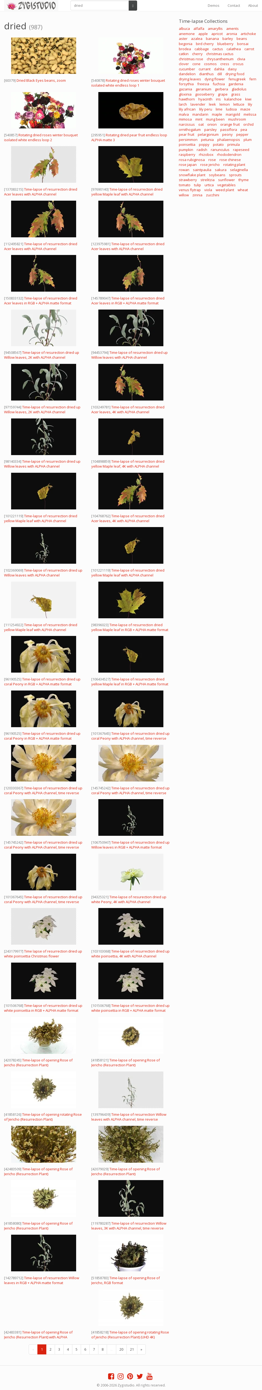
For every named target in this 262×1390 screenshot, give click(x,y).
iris (218, 99)
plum (248, 139)
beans (242, 38)
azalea (196, 38)
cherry (197, 53)
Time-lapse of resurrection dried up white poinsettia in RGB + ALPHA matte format (43, 1008)
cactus (217, 48)
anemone (187, 33)
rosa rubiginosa (192, 159)
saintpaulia (202, 169)
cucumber (187, 69)
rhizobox (206, 154)
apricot (217, 33)
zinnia (197, 195)
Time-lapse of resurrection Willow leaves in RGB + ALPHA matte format (41, 1280)
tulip (197, 184)
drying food (234, 73)
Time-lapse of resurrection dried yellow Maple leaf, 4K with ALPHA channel (127, 464)
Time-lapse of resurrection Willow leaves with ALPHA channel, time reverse (128, 1117)
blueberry (225, 43)
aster (183, 38)
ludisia (231, 109)
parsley (210, 129)
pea (244, 129)
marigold (233, 114)
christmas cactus (220, 53)
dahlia (219, 69)
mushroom (237, 119)
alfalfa (198, 28)
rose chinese (230, 159)
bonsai (242, 43)
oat (201, 124)
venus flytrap (190, 189)
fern (252, 79)
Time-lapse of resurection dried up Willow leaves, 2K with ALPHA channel (41, 355)
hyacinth (205, 99)
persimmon (188, 139)
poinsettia (187, 144)
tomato (184, 184)
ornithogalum (190, 129)
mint (198, 119)
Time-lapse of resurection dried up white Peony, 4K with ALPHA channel (128, 899)
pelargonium (208, 134)
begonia (185, 43)
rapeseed (241, 149)
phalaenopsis (228, 139)
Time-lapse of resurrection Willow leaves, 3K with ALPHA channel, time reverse (128, 1226)
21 (132, 1349)
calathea (234, 48)
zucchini (212, 195)
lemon (224, 104)
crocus (238, 63)
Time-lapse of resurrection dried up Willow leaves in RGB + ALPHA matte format (130, 845)
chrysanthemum (220, 58)
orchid (248, 124)
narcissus (187, 124)
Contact (234, 5)
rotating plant (234, 164)
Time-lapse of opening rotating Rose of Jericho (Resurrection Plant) (43, 1117)
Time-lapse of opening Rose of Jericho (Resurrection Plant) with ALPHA (38, 1334)
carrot (249, 48)
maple (217, 114)
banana (212, 38)
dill (219, 73)
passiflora (228, 129)
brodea (185, 48)
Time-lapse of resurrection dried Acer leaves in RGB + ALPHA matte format (40, 300)
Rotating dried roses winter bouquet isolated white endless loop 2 (41, 137)
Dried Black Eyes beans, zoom (41, 80)
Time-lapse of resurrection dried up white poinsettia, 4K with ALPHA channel (130, 954)
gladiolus (239, 89)
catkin (184, 53)
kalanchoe (233, 99)
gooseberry (204, 94)
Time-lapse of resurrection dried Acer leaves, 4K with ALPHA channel (127, 409)
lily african (187, 109)
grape (223, 94)
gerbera (221, 89)
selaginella (239, 169)
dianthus (206, 73)
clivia (241, 58)
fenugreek (237, 79)
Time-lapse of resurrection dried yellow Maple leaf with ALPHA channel (127, 192)
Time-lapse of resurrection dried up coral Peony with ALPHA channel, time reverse (130, 736)
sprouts (235, 174)
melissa (250, 114)
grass (235, 94)
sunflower (226, 179)
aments (232, 28)
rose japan (188, 164)
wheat (243, 189)
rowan (184, 169)
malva (184, 114)
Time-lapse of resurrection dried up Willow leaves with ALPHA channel (129, 355)
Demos (213, 5)
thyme (243, 179)
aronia (231, 33)
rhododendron (229, 154)
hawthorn (187, 99)
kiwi (248, 99)
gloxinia (185, 94)
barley (227, 38)
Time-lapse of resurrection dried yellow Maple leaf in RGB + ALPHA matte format (129, 627)
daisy (232, 69)
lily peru (205, 109)
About (253, 5)
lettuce (238, 104)
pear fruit (186, 134)
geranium (203, 89)
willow (184, 195)
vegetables (226, 184)
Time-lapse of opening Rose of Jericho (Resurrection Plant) (38, 1062)
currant (205, 69)
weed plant (225, 189)
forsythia (186, 83)
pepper (242, 134)
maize (245, 109)
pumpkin (186, 149)
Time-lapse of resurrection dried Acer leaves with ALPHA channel (40, 192)
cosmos (210, 63)
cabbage (202, 48)
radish (202, 149)
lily (250, 104)
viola (208, 189)
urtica (209, 184)
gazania (185, 89)
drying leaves (190, 79)
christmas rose (191, 58)
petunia (207, 139)
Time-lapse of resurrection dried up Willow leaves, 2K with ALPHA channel (42, 409)
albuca (184, 28)
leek (212, 104)
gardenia (235, 83)
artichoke (248, 33)
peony (227, 134)
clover (184, 63)
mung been (215, 119)
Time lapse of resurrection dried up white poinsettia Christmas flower (43, 954)
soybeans (217, 174)
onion (212, 124)
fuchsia (219, 83)
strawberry (188, 179)
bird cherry (205, 43)
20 (121, 1349)
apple (203, 33)
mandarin (200, 114)
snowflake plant (192, 174)
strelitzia (207, 179)
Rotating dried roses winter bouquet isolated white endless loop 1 (128, 83)
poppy (204, 144)
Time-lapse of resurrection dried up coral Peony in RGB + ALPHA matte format (42, 681)
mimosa (185, 119)
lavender (197, 104)
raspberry (187, 154)
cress (224, 63)
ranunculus (220, 149)
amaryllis (215, 28)
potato (218, 144)
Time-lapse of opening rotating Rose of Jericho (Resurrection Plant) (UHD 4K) (130, 1334)
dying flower (215, 79)
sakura (221, 169)
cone (196, 63)
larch (183, 104)
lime (219, 109)
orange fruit (230, 124)
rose (212, 159)
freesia (203, 83)
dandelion (187, 73)
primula (233, 144)
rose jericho (210, 164)
